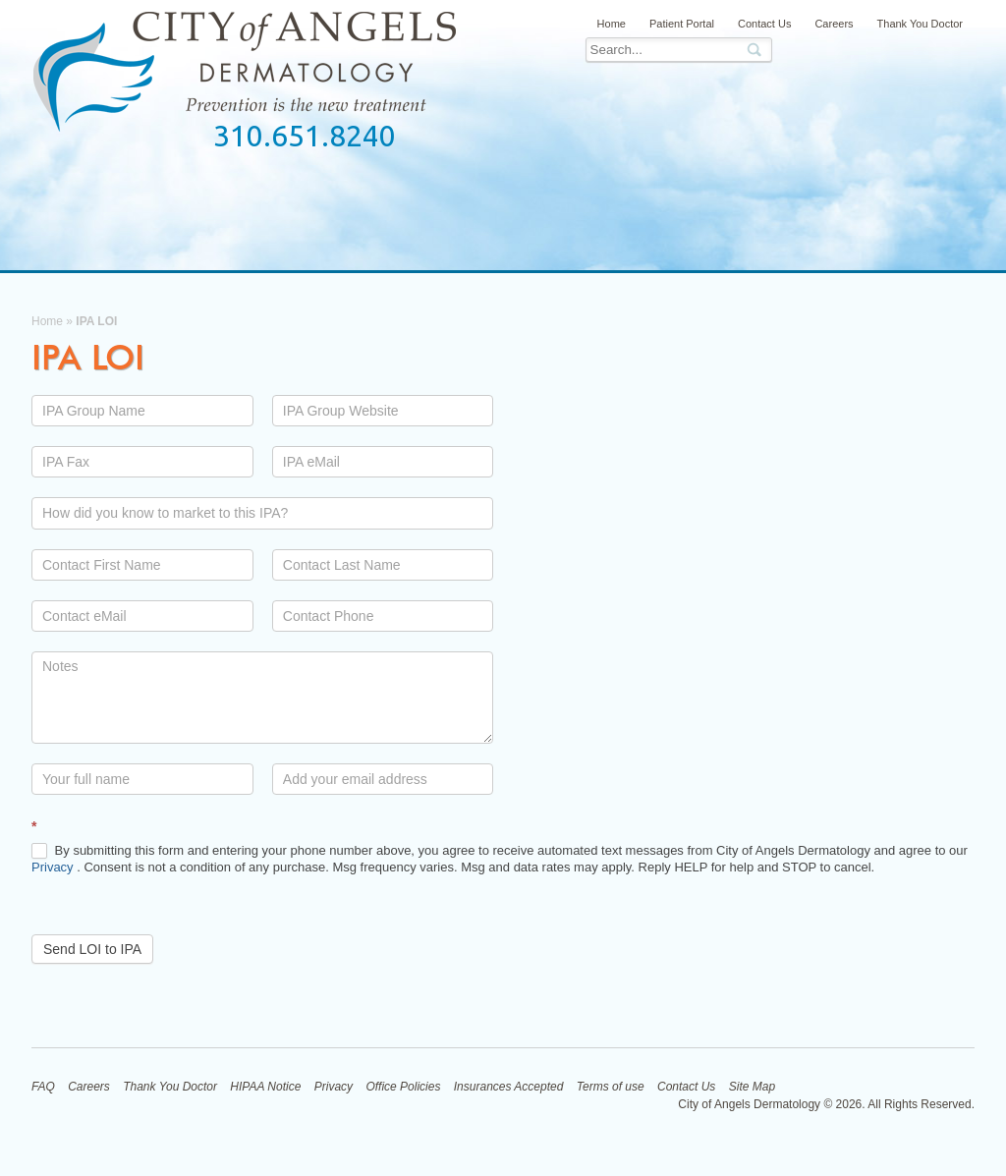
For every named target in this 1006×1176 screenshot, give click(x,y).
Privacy (54, 867)
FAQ (43, 1086)
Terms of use (610, 1086)
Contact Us (764, 23)
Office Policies (402, 1086)
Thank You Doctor (920, 23)
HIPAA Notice (265, 1086)
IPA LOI (87, 356)
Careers (833, 23)
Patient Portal (681, 23)
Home (611, 23)
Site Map (752, 1086)
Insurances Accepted (509, 1086)
